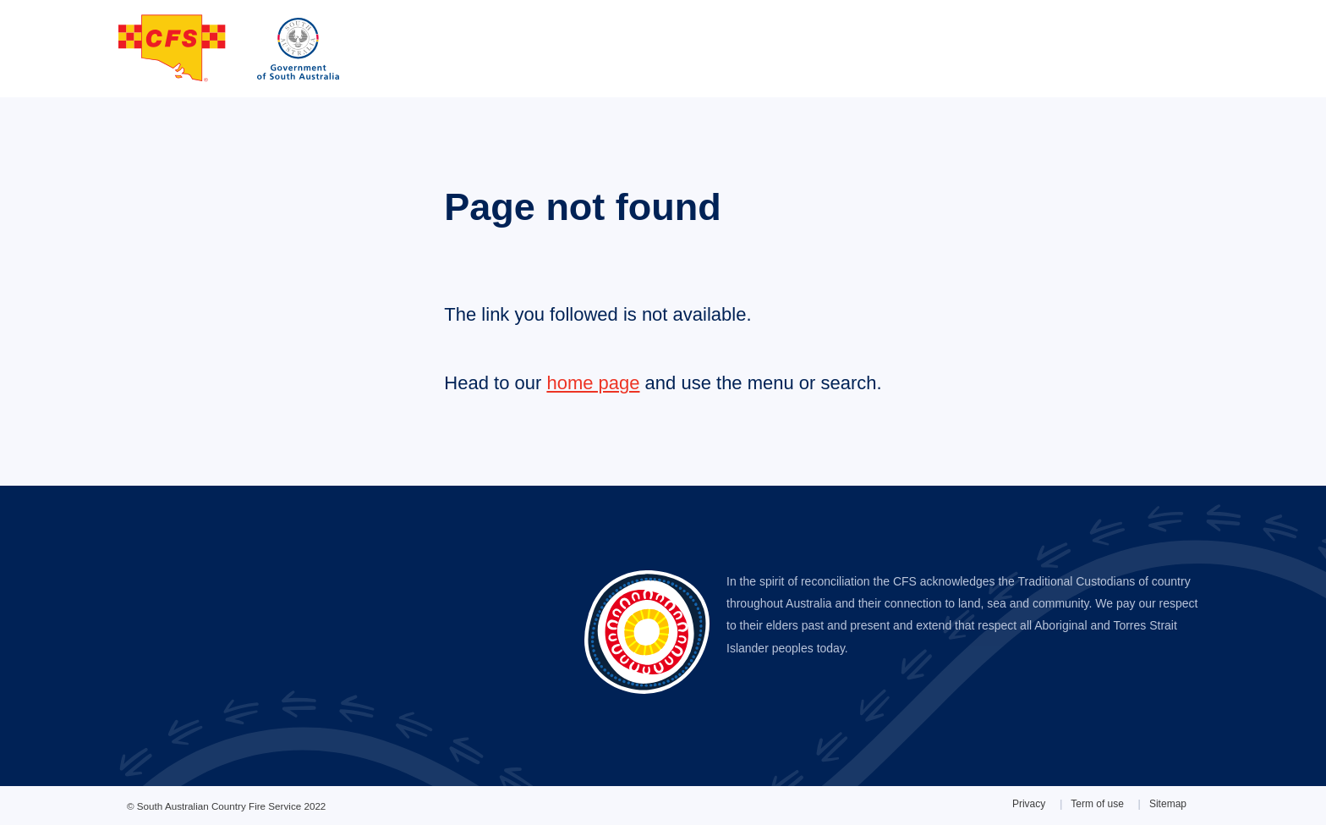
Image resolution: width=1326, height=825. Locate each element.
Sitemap (1167, 804)
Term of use (1097, 804)
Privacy (1028, 804)
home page (592, 382)
